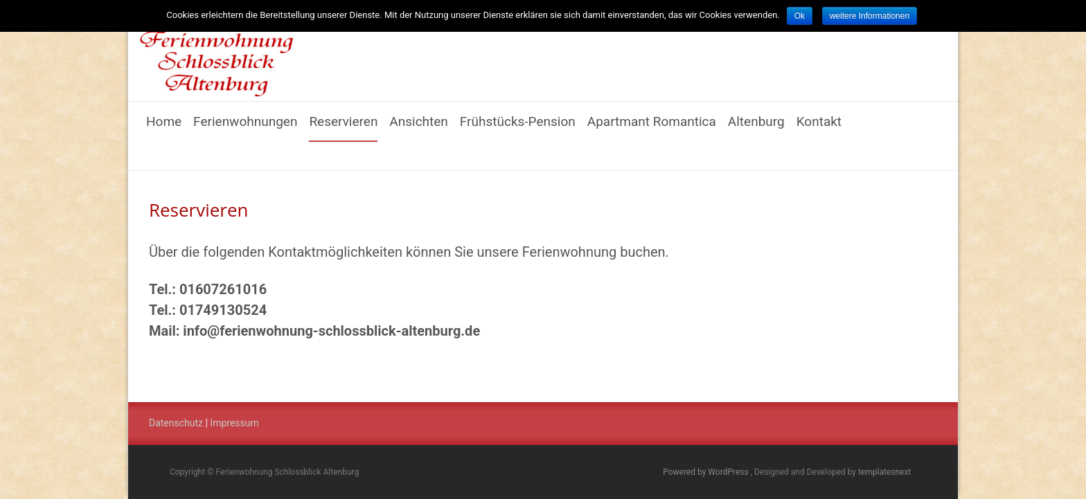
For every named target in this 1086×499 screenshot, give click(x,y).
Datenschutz (176, 422)
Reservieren (343, 128)
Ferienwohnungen (245, 128)
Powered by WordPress (706, 472)
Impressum (234, 422)
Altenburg (756, 128)
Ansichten (418, 128)
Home (163, 128)
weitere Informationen (869, 16)
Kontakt (819, 128)
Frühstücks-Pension (518, 128)
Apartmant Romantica (651, 128)
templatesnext (884, 472)
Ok (799, 16)
